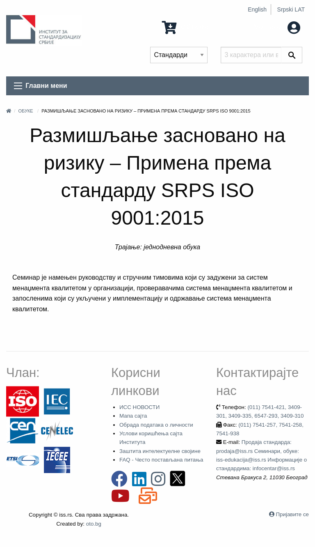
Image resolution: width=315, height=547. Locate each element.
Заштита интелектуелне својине (160, 451)
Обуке (25, 110)
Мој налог (276, 26)
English (257, 9)
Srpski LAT (291, 9)
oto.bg (93, 524)
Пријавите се (292, 514)
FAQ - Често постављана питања (161, 460)
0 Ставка (185, 26)
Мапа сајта (133, 416)
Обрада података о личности (156, 425)
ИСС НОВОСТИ (139, 407)
